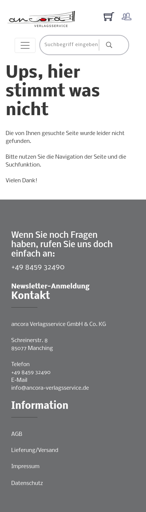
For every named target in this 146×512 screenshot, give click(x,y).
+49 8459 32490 (38, 267)
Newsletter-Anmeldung (50, 286)
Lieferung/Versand (34, 450)
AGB (16, 434)
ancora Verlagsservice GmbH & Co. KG (58, 324)
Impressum (25, 467)
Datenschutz (27, 483)
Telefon (20, 365)
